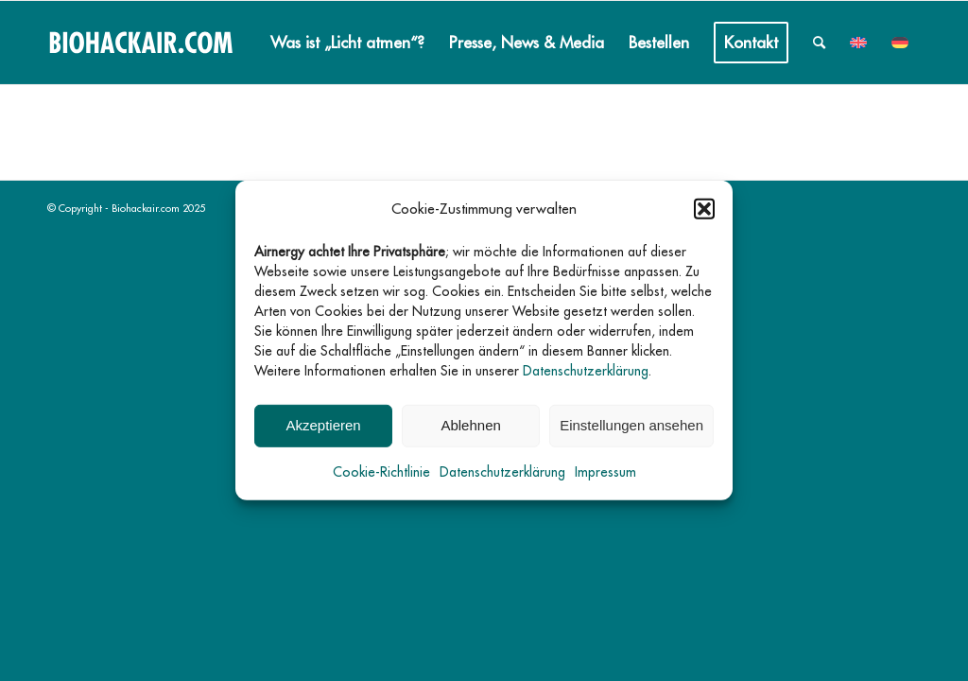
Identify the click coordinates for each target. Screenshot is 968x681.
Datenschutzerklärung (585, 370)
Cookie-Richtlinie (381, 471)
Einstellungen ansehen (631, 425)
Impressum (605, 471)
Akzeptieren (322, 425)
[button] (704, 209)
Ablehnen (470, 425)
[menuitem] (347, 42)
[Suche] (819, 42)
